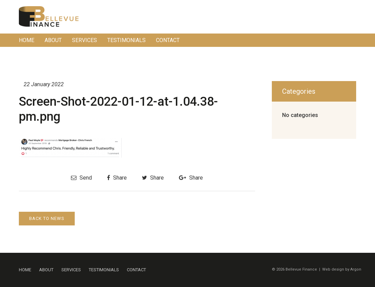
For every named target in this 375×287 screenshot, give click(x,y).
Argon (355, 269)
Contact (168, 40)
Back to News (46, 218)
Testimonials (126, 40)
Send (81, 178)
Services (84, 40)
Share (117, 178)
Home (26, 40)
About (53, 40)
